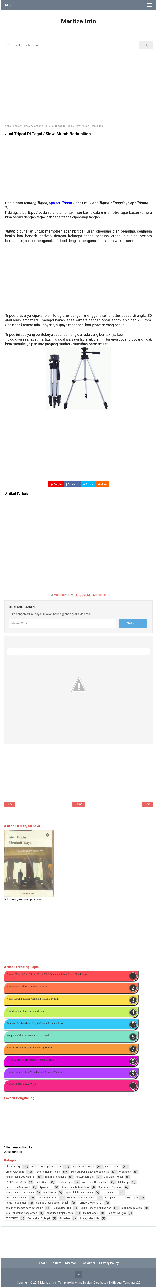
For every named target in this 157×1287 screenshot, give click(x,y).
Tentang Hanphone (55, 1176)
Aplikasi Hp (46, 1187)
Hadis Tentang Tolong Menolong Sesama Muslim (33, 998)
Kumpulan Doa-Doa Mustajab (121, 1197)
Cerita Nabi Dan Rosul (18, 1187)
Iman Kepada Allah (131, 1208)
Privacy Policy (109, 1263)
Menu (9, 5)
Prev (9, 804)
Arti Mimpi (123, 1182)
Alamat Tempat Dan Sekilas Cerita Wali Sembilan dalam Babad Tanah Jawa (47, 974)
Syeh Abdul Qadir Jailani (79, 1192)
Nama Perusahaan (16, 1202)
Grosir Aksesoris (15, 1171)
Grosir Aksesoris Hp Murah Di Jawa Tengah (30, 1059)
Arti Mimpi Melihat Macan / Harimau (27, 986)
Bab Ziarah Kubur (113, 1176)
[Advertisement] (78, 84)
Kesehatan (125, 1171)
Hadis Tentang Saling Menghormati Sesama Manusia (35, 1071)
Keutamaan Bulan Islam (75, 1187)
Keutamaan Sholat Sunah (81, 1197)
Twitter (88, 484)
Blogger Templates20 (126, 1282)
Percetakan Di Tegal (38, 1218)
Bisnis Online (112, 1166)
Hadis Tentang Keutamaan (46, 1166)
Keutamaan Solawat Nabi (20, 1192)
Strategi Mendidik (89, 1218)
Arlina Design (83, 1282)
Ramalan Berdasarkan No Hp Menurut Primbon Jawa (35, 1023)
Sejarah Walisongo (83, 1166)
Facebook (72, 484)
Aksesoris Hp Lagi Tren (95, 1182)
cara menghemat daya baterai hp (24, 1208)
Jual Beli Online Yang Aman (21, 1213)
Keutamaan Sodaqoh (110, 1187)
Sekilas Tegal (65, 1182)
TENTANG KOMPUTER (90, 1202)
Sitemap (70, 1263)
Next (147, 804)
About (43, 1263)
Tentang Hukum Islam (47, 1171)
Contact (55, 1263)
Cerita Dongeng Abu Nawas (95, 1208)
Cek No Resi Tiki (62, 1208)
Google (56, 484)
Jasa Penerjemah (47, 1197)
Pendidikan (49, 1192)
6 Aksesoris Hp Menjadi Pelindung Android (30, 1047)
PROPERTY (12, 1218)
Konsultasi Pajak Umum (60, 1213)
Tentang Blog (109, 1192)
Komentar (99, 594)
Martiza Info (62, 594)
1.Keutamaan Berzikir (18, 1149)
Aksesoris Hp (13, 1166)
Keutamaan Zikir (85, 1176)
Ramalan (64, 1218)
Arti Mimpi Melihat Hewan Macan (25, 1010)
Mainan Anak (90, 1213)
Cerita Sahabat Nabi (17, 1197)
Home (78, 804)
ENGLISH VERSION (16, 1182)
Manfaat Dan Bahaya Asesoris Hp (90, 1171)
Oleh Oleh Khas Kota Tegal (21, 1084)
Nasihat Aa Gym (117, 1213)
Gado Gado (42, 1182)
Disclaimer (87, 1263)
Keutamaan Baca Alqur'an (20, 1176)
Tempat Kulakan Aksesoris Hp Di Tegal (28, 1035)
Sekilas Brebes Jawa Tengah (52, 1202)
